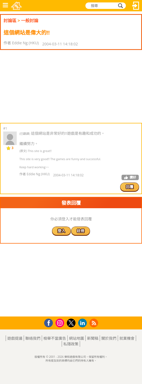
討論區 (10, 20)
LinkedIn (83, 323)
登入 (135, 6)
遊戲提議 (14, 338)
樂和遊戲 (16, 6)
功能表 (5, 5)
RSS (94, 323)
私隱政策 (70, 343)
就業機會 (126, 338)
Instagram (60, 322)
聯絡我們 (32, 338)
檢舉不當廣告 (54, 338)
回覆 (129, 186)
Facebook (50, 322)
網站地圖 (76, 338)
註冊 (80, 230)
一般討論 (29, 20)
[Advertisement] (43, 86)
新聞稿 (92, 338)
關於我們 (108, 338)
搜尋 (119, 5)
